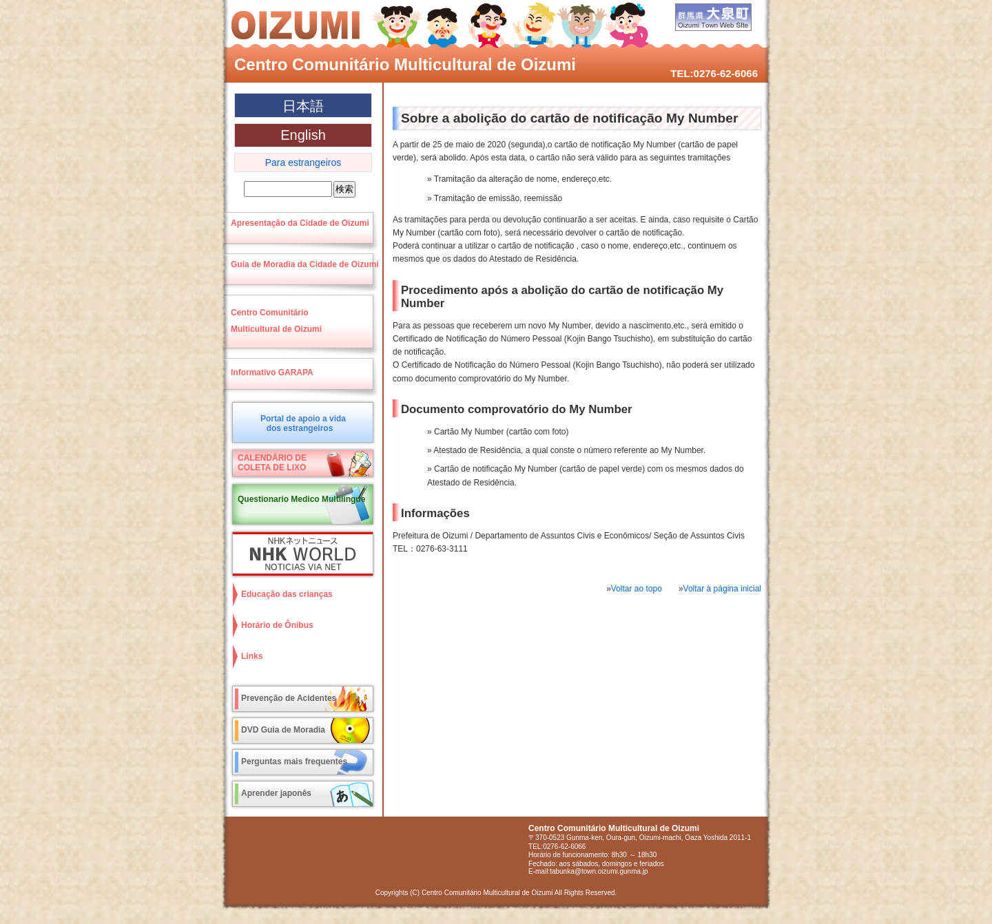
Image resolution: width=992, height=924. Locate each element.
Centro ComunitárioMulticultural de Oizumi (276, 321)
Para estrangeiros (303, 162)
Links (251, 656)
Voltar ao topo (636, 589)
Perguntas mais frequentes (294, 761)
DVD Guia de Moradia (283, 730)
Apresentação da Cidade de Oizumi (300, 223)
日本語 (303, 106)
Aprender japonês (276, 793)
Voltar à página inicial (722, 589)
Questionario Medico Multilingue (301, 499)
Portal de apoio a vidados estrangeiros (303, 423)
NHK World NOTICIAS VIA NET (299, 554)
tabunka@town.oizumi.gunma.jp (599, 871)
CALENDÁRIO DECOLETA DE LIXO (272, 462)
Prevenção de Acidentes (288, 698)
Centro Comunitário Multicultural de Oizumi (405, 64)
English (303, 135)
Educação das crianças (287, 594)
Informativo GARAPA (272, 372)
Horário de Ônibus (277, 625)
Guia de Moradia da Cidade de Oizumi (305, 264)
